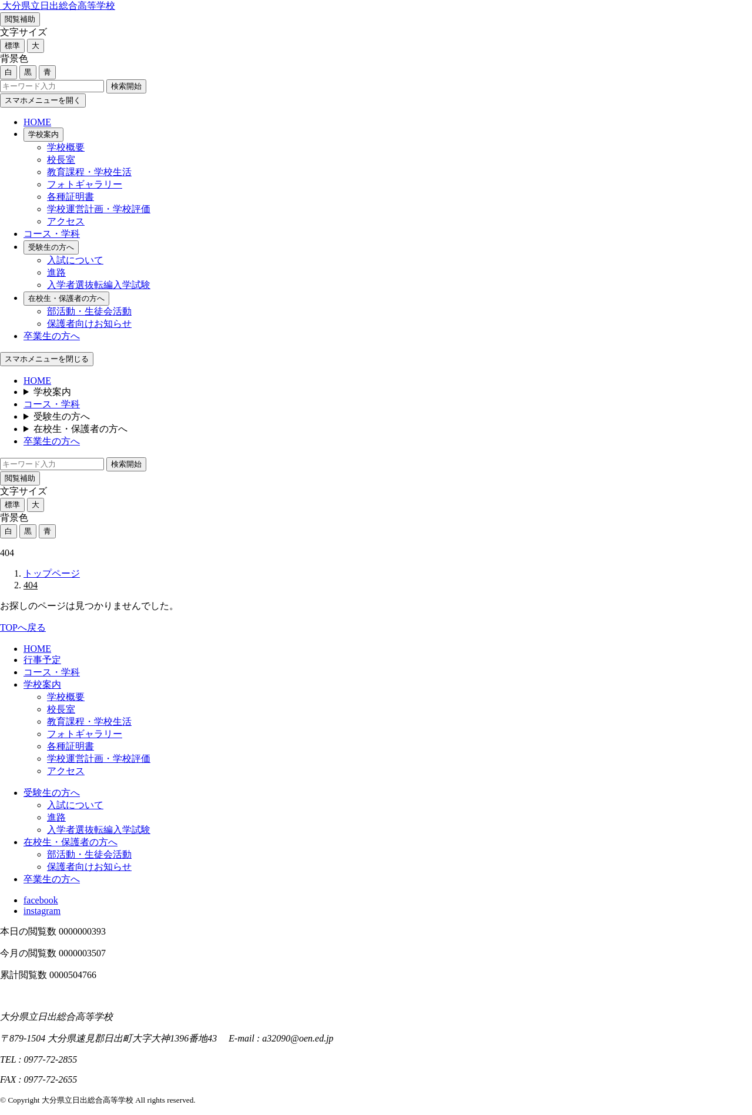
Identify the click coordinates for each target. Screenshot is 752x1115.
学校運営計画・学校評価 (98, 209)
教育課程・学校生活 (89, 172)
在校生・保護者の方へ (66, 298)
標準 (12, 45)
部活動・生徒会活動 (89, 311)
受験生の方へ (51, 247)
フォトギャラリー (84, 184)
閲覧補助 (20, 19)
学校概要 (66, 147)
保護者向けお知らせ (89, 324)
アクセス (66, 221)
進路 (56, 272)
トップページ (52, 573)
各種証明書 (70, 197)
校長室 (61, 160)
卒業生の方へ (52, 336)
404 (31, 585)
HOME (37, 122)
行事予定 (42, 660)
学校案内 (43, 134)
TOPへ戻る (23, 627)
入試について (75, 260)
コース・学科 (52, 234)
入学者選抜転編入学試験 (98, 285)
